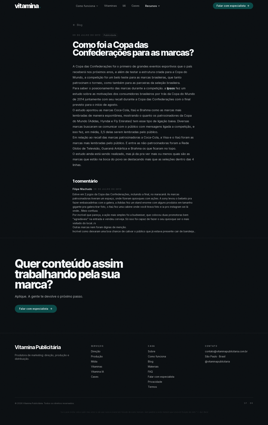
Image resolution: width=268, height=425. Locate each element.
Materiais (153, 366)
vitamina (28, 6)
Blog (77, 24)
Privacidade (155, 381)
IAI (124, 5)
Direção (95, 351)
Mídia (94, 361)
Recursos (152, 5)
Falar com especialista (233, 5)
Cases (135, 5)
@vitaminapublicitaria (217, 361)
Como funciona (87, 5)
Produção (97, 356)
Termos (152, 386)
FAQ (150, 371)
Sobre (151, 351)
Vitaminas (110, 5)
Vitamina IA (97, 371)
